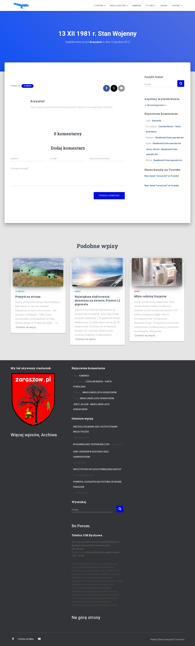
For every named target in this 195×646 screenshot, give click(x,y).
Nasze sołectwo (119, 6)
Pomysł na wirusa (28, 296)
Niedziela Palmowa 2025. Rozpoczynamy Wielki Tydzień (95, 429)
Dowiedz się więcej (26, 327)
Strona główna (26, 639)
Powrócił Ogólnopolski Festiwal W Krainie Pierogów (97, 484)
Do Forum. (82, 525)
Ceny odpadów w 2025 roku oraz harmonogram (91, 454)
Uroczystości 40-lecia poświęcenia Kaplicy (97, 469)
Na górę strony (88, 617)
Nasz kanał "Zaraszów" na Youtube (161, 176)
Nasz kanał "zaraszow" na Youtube (161, 185)
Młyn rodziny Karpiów (150, 296)
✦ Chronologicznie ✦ (155, 105)
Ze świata (27, 86)
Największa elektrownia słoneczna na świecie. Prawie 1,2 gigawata (97, 300)
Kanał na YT (39, 638)
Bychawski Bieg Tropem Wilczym (91, 444)
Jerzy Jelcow (153, 149)
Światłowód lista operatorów (169, 137)
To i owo (150, 6)
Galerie (163, 6)
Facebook (13, 638)
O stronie (99, 6)
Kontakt (177, 6)
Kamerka (137, 6)
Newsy (78, 292)
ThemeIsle (179, 639)
